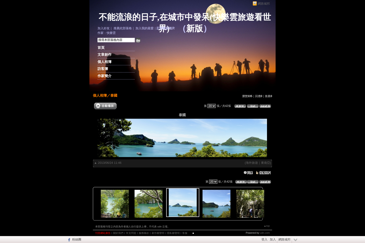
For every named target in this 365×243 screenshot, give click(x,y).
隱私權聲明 (173, 233)
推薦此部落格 (123, 28)
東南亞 (265, 162)
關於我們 (118, 233)
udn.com (265, 232)
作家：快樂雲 (107, 33)
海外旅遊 (252, 162)
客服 (184, 233)
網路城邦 (264, 3)
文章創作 (105, 54)
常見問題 (131, 233)
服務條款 (144, 233)
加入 (273, 239)
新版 (194, 28)
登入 (264, 239)
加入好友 (104, 28)
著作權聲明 (158, 233)
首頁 (101, 47)
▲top (267, 225)
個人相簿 (105, 62)
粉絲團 (76, 239)
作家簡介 (105, 76)
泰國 (113, 95)
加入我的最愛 (144, 28)
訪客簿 (103, 69)
